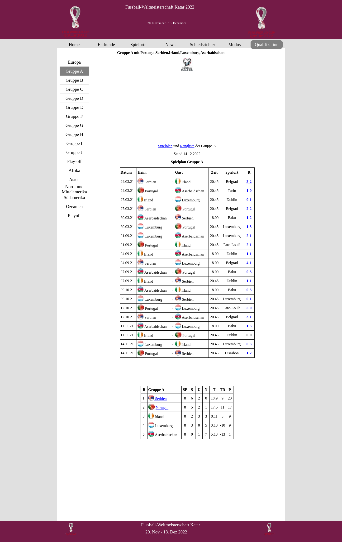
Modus (234, 44)
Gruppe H (74, 134)
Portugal (162, 408)
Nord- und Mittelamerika (74, 189)
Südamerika (74, 197)
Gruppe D (74, 98)
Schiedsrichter (202, 44)
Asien (74, 179)
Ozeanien (74, 206)
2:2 (249, 209)
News (170, 44)
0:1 (249, 200)
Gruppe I (74, 143)
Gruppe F (74, 116)
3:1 (249, 317)
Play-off (74, 161)
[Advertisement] (187, 107)
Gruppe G (74, 125)
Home (74, 44)
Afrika (74, 170)
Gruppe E (74, 107)
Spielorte (138, 44)
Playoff (74, 215)
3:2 (249, 182)
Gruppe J (74, 152)
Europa (74, 62)
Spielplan (165, 146)
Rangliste (187, 146)
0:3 (249, 290)
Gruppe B (74, 80)
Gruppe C (74, 89)
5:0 (249, 308)
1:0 (249, 191)
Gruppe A (74, 71)
